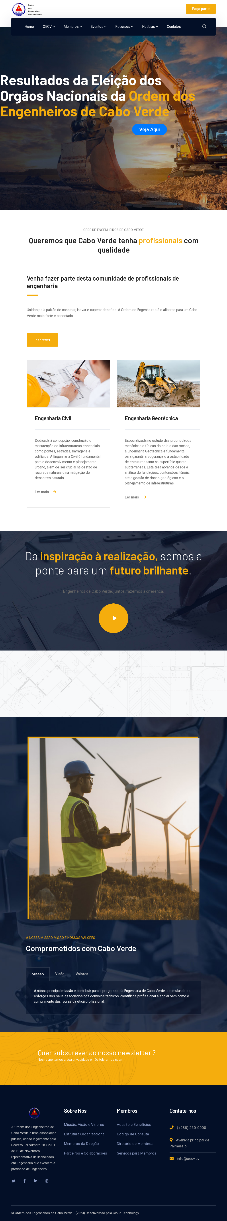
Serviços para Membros (136, 1153)
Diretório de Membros (135, 1143)
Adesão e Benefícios (134, 1124)
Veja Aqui (149, 129)
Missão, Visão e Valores (84, 1124)
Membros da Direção (81, 1143)
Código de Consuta (133, 1134)
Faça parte (200, 9)
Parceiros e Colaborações (85, 1153)
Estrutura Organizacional (84, 1134)
